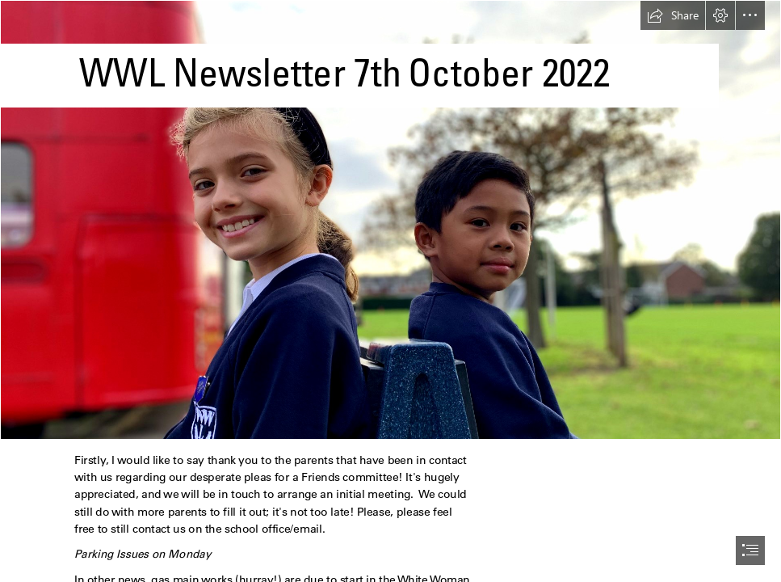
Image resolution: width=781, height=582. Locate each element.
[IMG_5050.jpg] (390, 220)
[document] (390, 291)
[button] (672, 15)
